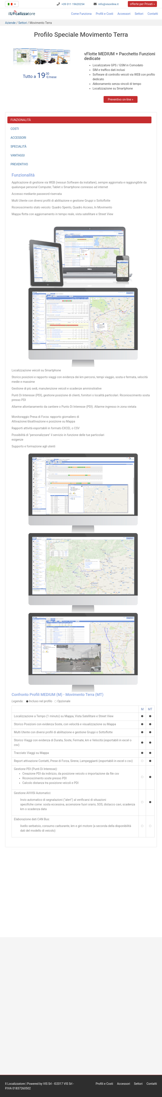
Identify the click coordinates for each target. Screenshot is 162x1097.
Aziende (10, 22)
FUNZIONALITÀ (21, 120)
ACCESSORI (18, 137)
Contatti (152, 13)
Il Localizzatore (15, 1083)
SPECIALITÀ (18, 146)
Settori (139, 13)
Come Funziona (81, 13)
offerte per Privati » (142, 4)
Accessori (124, 13)
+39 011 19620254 (72, 4)
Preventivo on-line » (120, 99)
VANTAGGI (18, 155)
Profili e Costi (104, 13)
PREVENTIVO (19, 164)
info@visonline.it (108, 4)
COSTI (15, 128)
